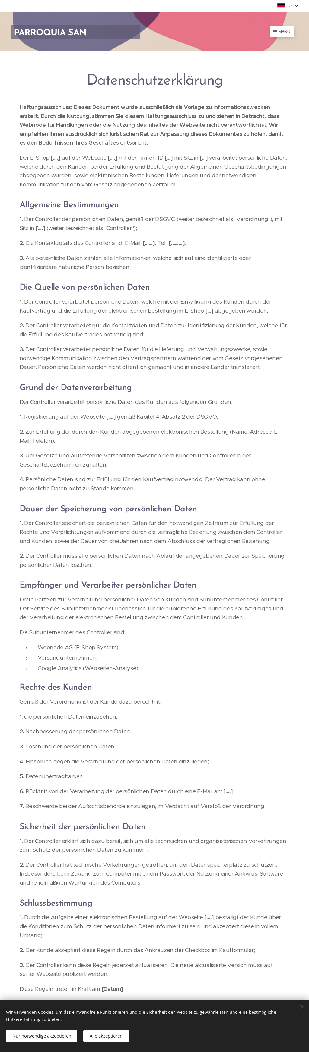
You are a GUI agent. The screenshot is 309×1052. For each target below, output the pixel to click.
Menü (281, 31)
